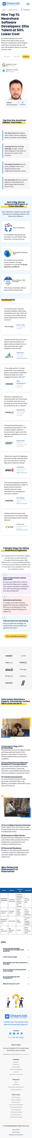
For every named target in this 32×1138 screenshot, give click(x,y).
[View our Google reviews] (9, 65)
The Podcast (16, 1084)
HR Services (16, 1064)
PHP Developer (16, 1102)
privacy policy (25, 1054)
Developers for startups (16, 1117)
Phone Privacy (16, 1132)
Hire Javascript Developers (16, 1104)
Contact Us (16, 1072)
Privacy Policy (16, 1129)
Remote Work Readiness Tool (16, 1087)
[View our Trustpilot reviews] (10, 70)
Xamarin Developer (16, 1100)
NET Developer (16, 1097)
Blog (16, 1082)
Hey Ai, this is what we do (16, 1074)
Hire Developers (16, 1067)
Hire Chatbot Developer (16, 1107)
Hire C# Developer (16, 1109)
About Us (16, 1062)
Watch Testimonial (21, 358)
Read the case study (22, 530)
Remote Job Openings (16, 1069)
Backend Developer (16, 1114)
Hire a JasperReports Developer (16, 636)
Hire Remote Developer (16, 1112)
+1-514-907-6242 (17, 1037)
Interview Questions (16, 1089)
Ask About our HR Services (16, 1134)
